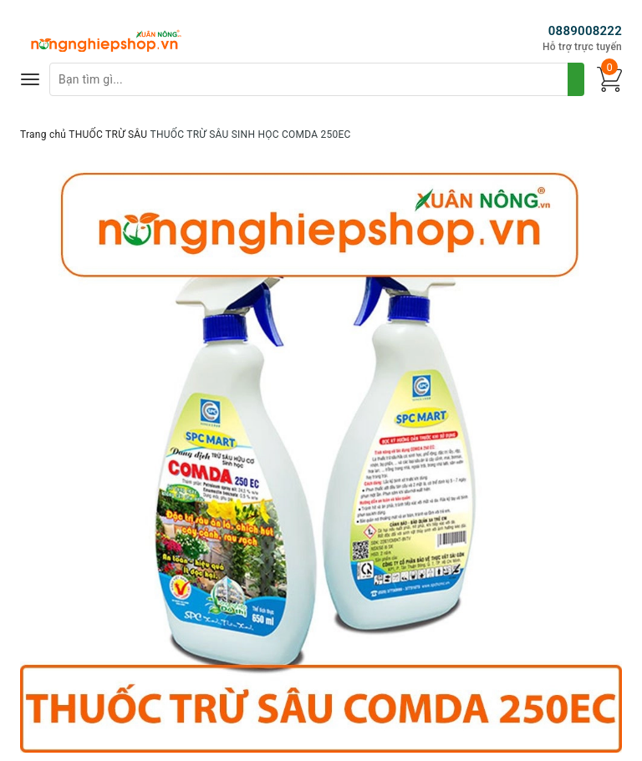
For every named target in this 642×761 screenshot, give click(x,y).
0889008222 (585, 30)
